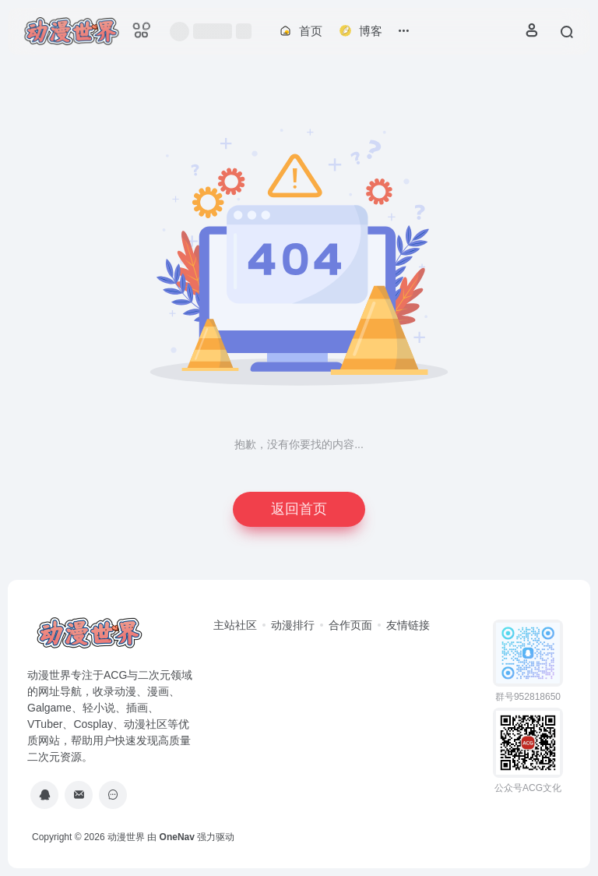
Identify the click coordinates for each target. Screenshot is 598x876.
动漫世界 (126, 837)
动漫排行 (293, 625)
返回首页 (299, 509)
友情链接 (408, 625)
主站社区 (235, 625)
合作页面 (350, 625)
